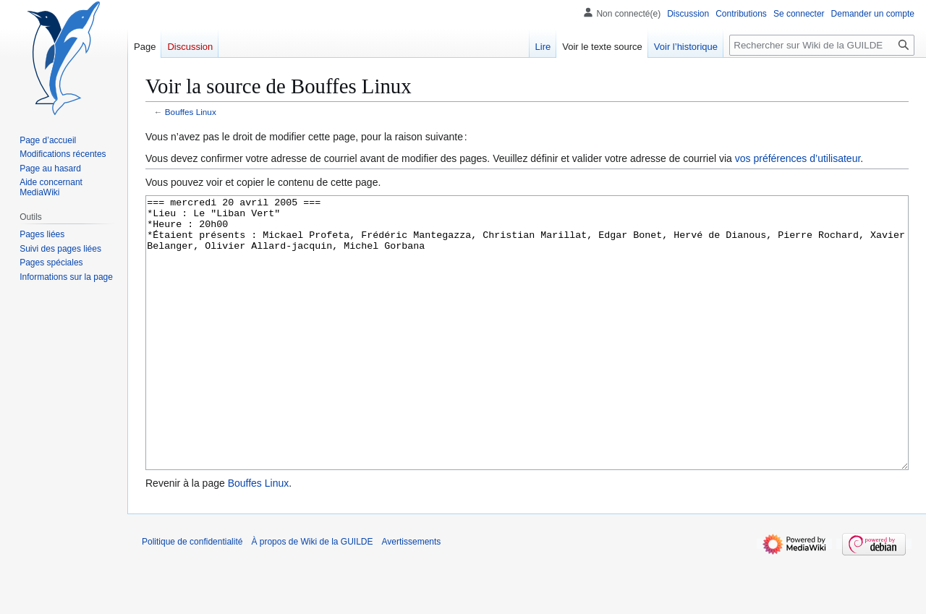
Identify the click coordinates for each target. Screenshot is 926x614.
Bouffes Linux (190, 111)
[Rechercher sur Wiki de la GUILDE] (821, 45)
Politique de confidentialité (192, 596)
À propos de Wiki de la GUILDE (312, 596)
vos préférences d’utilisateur (798, 158)
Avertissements (411, 596)
